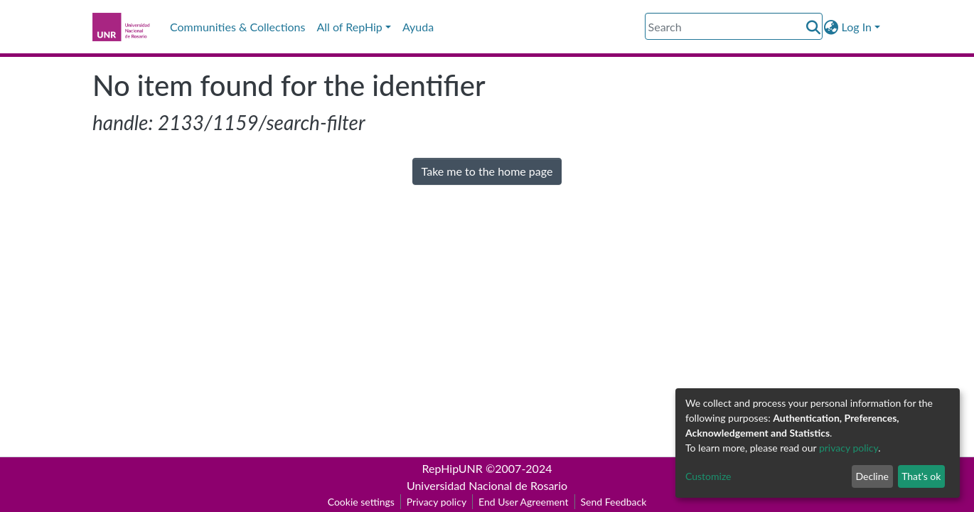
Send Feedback (614, 502)
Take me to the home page (487, 171)
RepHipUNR (452, 468)
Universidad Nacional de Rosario (487, 485)
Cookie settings (361, 502)
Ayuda (418, 26)
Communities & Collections (237, 26)
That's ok (921, 476)
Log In (857, 26)
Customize (708, 476)
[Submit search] (814, 27)
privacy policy (848, 448)
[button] (831, 27)
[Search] (734, 26)
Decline (872, 476)
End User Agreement (523, 502)
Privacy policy (436, 502)
